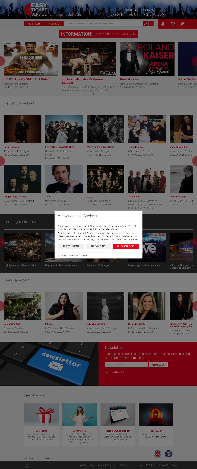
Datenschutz (74, 255)
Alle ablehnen (98, 246)
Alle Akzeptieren (126, 246)
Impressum (62, 255)
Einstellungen (71, 246)
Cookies (85, 255)
